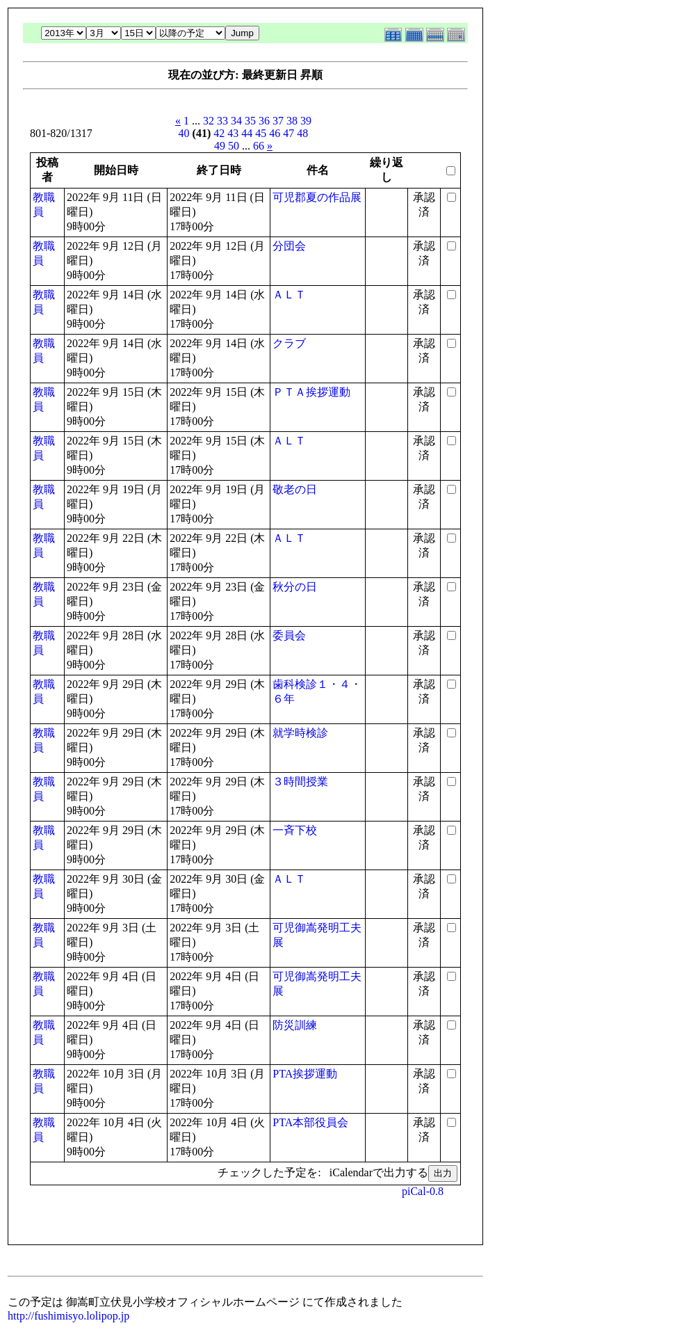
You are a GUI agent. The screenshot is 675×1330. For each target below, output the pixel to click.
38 (292, 121)
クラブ (289, 343)
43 (232, 133)
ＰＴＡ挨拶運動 (311, 392)
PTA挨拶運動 (305, 1074)
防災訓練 (295, 1025)
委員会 (289, 635)
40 (184, 133)
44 (246, 133)
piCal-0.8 (423, 1191)
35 (250, 121)
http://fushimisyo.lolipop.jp (68, 1316)
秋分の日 (295, 587)
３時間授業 (300, 781)
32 (208, 121)
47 (288, 133)
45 (260, 133)
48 (302, 133)
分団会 (289, 246)
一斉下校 (295, 830)
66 (258, 146)
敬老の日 (295, 489)
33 (222, 121)
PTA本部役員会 (310, 1122)
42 (219, 133)
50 (233, 146)
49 (219, 146)
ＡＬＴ (289, 295)
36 (264, 121)
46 (274, 133)
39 (305, 121)
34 (236, 121)
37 (278, 121)
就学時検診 (300, 733)
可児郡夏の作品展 (317, 197)
